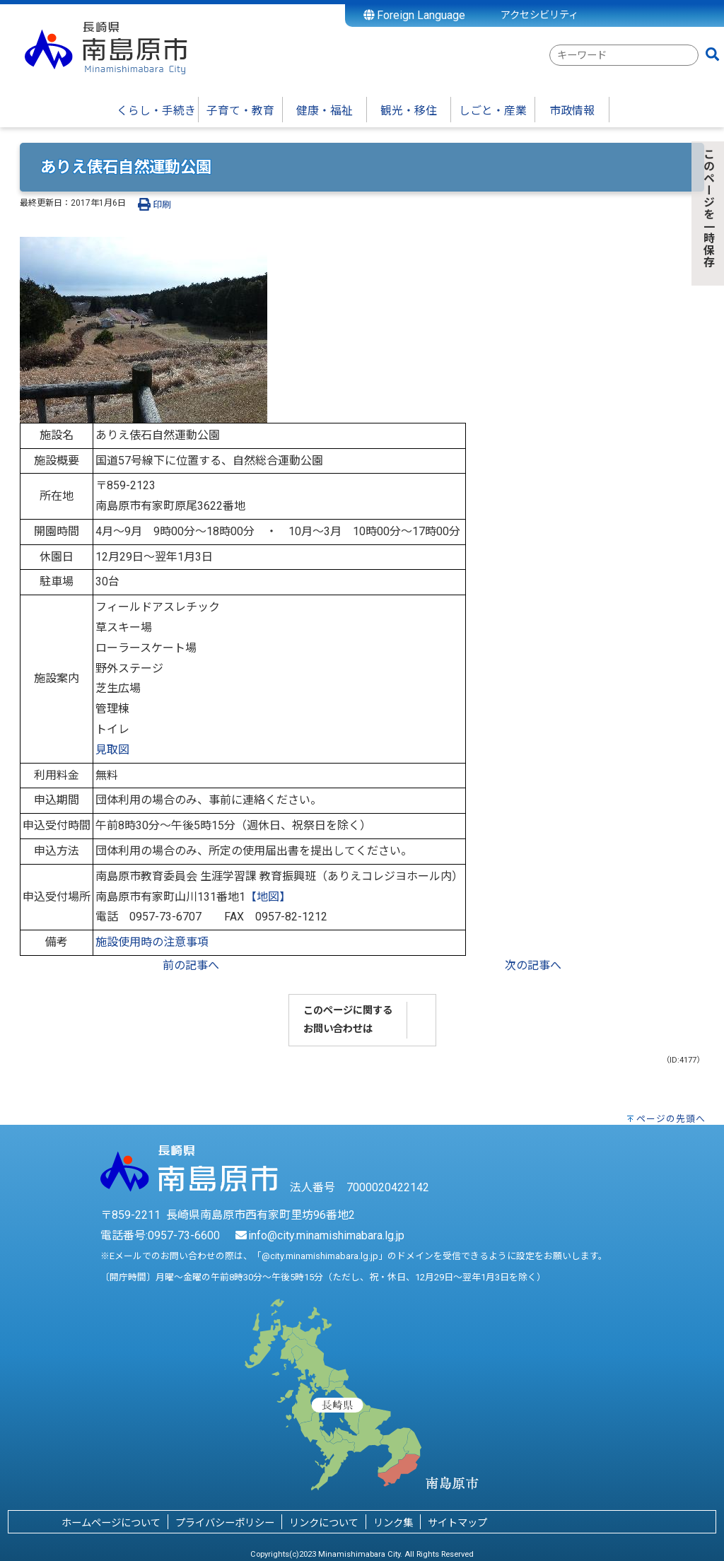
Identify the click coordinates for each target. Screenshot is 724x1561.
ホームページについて (111, 1523)
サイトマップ (457, 1523)
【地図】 (268, 897)
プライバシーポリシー (224, 1523)
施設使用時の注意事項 (152, 942)
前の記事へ (191, 965)
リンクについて (323, 1523)
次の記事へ (533, 965)
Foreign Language (414, 15)
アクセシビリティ (539, 15)
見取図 (112, 749)
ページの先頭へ (671, 1118)
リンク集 (393, 1523)
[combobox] (624, 55)
